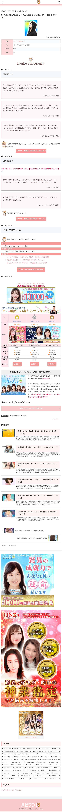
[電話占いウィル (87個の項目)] (32, 749)
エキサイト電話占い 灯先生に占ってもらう (31, 150)
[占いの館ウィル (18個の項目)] (55, 755)
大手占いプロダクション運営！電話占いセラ (31, 293)
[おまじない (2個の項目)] (56, 774)
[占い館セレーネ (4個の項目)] (54, 765)
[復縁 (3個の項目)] (44, 771)
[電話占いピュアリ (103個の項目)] (19, 749)
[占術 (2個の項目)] (48, 774)
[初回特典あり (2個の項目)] (40, 774)
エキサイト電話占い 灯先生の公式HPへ (31, 269)
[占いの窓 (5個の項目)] (30, 765)
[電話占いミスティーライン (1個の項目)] (10, 779)
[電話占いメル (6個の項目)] (42, 763)
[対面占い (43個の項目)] (56, 749)
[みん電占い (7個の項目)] (56, 760)
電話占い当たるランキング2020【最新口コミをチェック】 (26, 260)
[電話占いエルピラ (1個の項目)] (27, 776)
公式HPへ (17, 364)
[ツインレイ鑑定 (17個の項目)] (7, 757)
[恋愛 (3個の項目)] (57, 768)
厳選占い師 (5, 415)
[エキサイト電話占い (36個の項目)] (39, 752)
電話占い (23, 415)
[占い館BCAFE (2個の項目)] (54, 771)
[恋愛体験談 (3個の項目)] (34, 771)
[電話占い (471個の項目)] (6, 749)
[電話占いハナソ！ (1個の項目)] (36, 779)
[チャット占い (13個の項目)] (55, 757)
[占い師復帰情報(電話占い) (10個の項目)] (31, 760)
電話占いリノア (17, 321)
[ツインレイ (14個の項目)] (45, 757)
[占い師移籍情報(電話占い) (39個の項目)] (10, 752)
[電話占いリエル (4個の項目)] (41, 765)
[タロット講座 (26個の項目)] (18, 755)
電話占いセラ (52, 321)
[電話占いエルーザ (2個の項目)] (28, 774)
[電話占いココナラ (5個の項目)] (54, 763)
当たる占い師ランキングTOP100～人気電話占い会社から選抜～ (28, 263)
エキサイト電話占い (18, 41)
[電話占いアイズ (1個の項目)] (41, 776)
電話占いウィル (35, 321)
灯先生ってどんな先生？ (31, 63)
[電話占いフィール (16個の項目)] (19, 757)
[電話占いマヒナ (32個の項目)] (54, 752)
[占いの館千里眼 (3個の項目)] (30, 768)
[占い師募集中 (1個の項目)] (54, 776)
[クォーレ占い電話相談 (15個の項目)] (33, 757)
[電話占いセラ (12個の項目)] (18, 760)
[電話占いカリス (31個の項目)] (7, 755)
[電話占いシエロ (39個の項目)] (25, 752)
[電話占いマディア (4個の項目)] (8, 768)
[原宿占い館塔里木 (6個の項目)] (31, 763)
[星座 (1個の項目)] (15, 776)
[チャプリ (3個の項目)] (19, 768)
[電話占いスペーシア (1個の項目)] (53, 779)
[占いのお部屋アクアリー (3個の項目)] (45, 768)
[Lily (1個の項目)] (25, 779)
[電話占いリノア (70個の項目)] (45, 749)
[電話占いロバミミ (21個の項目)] (42, 755)
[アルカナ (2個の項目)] (18, 774)
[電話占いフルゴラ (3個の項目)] (21, 771)
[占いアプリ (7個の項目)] (6, 763)
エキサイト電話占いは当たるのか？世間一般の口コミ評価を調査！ (29, 257)
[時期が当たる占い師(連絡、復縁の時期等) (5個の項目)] (13, 765)
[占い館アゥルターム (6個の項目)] (18, 763)
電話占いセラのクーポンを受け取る (31, 408)
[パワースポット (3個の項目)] (7, 771)
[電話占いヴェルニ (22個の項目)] (30, 755)
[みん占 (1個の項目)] (6, 776)
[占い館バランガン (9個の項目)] (45, 760)
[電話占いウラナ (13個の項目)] (7, 760)
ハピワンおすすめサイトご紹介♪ (11, 790)
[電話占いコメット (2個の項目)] (7, 774)
